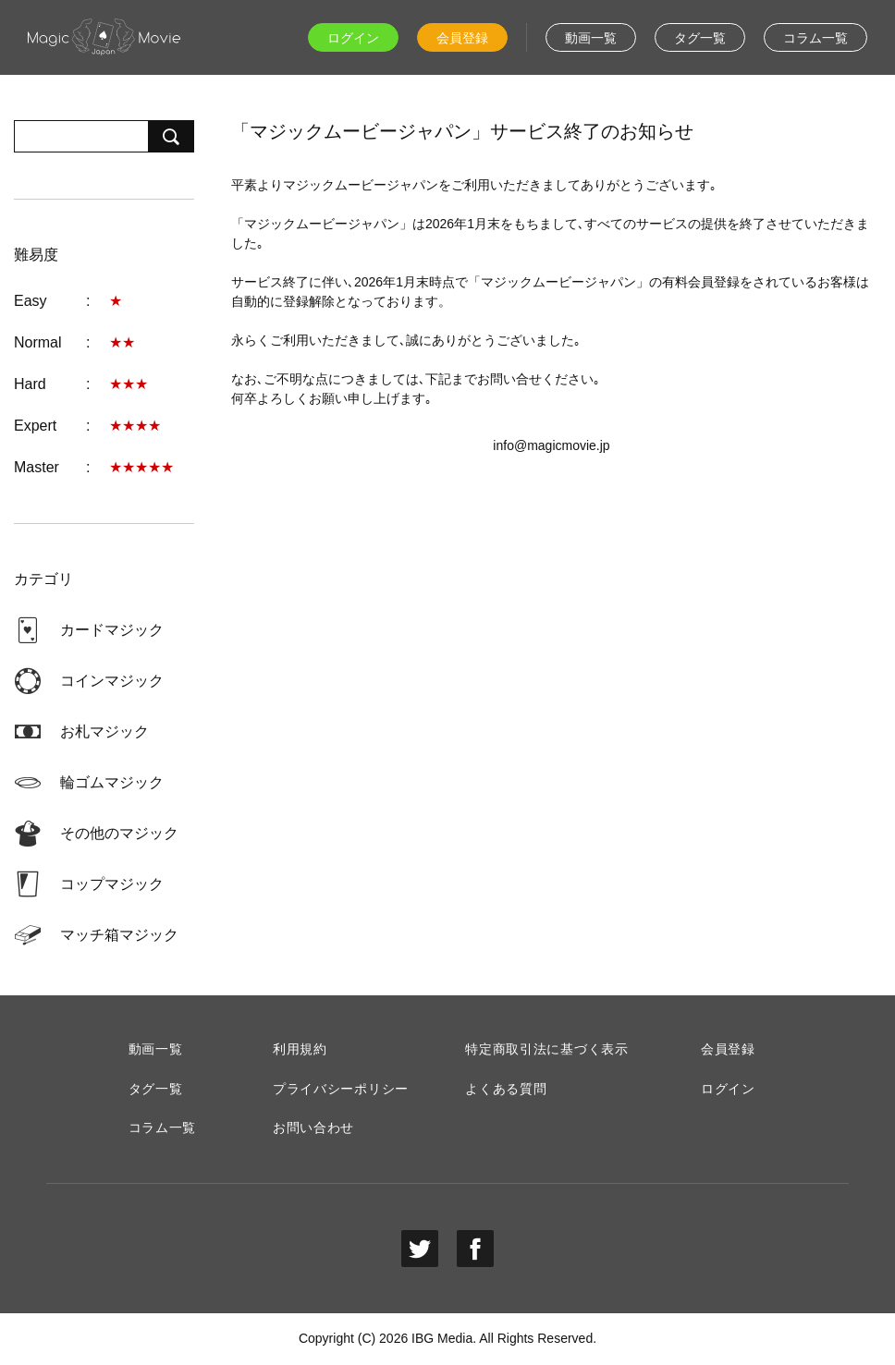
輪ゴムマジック (112, 782)
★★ (122, 342)
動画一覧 (591, 37)
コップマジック (112, 884)
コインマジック (112, 681)
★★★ (128, 384)
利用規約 (300, 1049)
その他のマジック (119, 833)
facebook (475, 1248)
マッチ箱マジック (119, 935)
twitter (419, 1248)
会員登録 (462, 37)
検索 (171, 136)
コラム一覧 (815, 37)
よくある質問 (505, 1088)
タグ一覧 (700, 37)
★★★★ (135, 425)
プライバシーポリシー (341, 1088)
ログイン (353, 37)
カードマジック (112, 630)
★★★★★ (141, 467)
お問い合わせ (313, 1127)
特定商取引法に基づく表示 (546, 1049)
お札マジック (104, 731)
